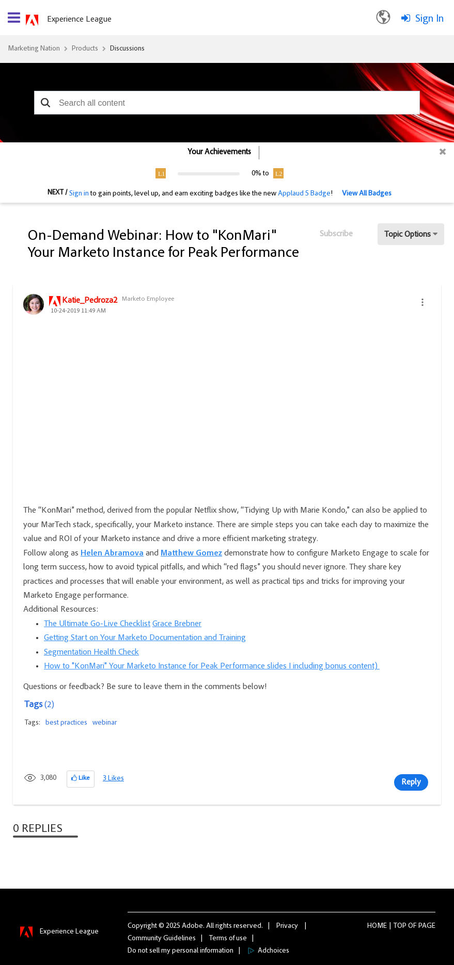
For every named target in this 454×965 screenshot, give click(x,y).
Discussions (127, 49)
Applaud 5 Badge (304, 194)
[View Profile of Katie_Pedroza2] (89, 301)
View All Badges (367, 194)
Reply (411, 782)
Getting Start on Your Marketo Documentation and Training (145, 638)
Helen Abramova (112, 553)
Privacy (287, 926)
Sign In (429, 19)
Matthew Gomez (191, 553)
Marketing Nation (34, 49)
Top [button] (400, 926)
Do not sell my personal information (180, 951)
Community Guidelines (162, 938)
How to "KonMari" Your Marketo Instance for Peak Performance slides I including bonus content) (212, 666)
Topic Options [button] (407, 235)
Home (377, 926)
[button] (45, 103)
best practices (66, 723)
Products (85, 49)
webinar (104, 723)
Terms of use (228, 938)
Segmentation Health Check (91, 652)
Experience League (79, 19)
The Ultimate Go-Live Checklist (97, 624)
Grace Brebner (176, 624)
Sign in (79, 194)
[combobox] (227, 103)
